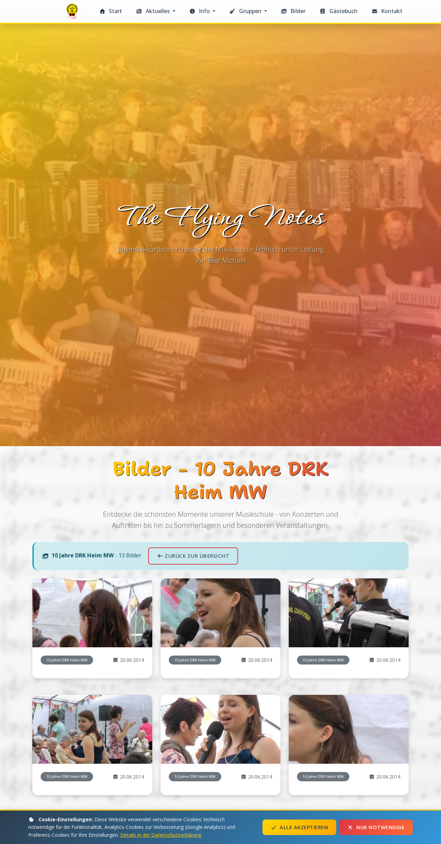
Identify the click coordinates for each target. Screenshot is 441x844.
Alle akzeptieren (299, 827)
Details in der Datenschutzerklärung (161, 835)
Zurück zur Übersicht (193, 556)
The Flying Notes (73, 13)
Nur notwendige (375, 827)
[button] (155, 11)
